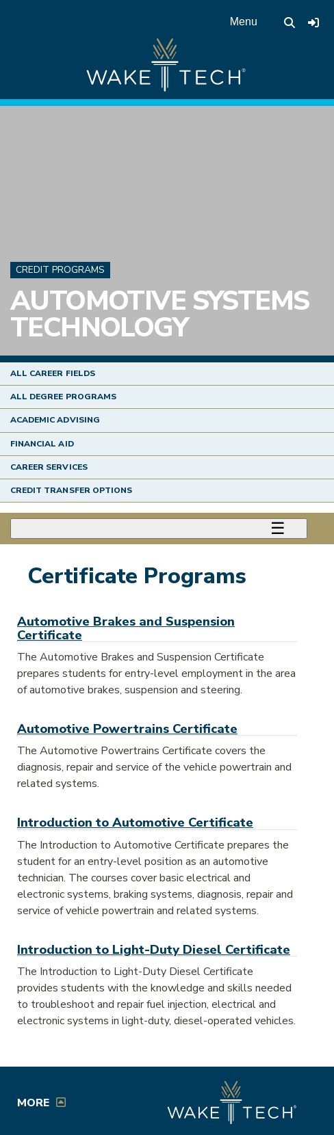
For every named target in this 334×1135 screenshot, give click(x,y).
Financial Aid (42, 443)
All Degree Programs (63, 396)
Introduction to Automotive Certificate (135, 822)
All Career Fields (52, 373)
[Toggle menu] (158, 528)
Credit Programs (60, 269)
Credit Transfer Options (71, 490)
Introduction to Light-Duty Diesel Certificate (153, 949)
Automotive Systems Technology (159, 314)
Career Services (49, 467)
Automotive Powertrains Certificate (127, 728)
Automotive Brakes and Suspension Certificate (126, 628)
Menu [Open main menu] (243, 21)
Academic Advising (55, 419)
